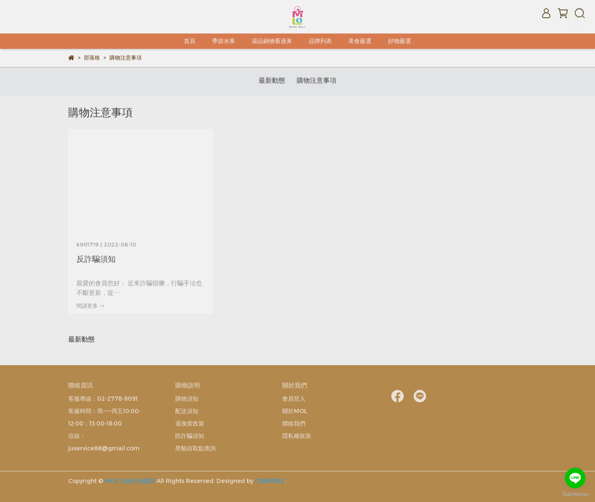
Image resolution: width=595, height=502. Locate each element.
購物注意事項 (316, 80)
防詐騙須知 (189, 436)
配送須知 (186, 411)
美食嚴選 (359, 41)
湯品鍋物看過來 (272, 41)
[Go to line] (575, 478)
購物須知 (186, 398)
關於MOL (294, 411)
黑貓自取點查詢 (195, 448)
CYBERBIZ (270, 481)
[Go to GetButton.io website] (575, 493)
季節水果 (223, 41)
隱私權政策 (296, 436)
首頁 (189, 41)
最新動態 (272, 80)
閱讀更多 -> (90, 306)
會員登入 (293, 398)
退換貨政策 (189, 423)
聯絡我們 (293, 423)
